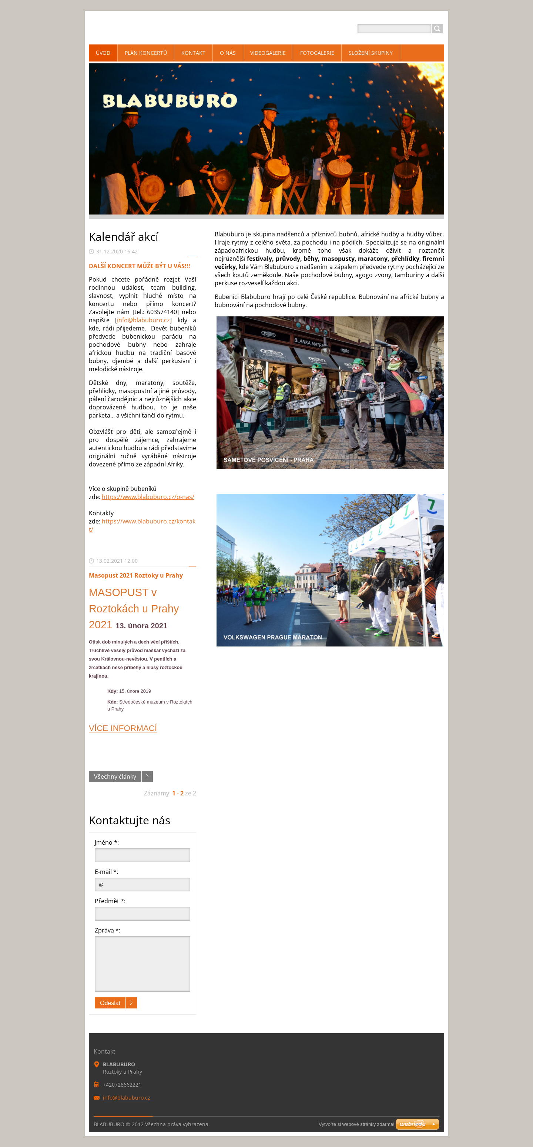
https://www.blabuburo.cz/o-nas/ (148, 497)
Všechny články (115, 776)
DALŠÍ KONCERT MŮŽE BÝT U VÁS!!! (139, 266)
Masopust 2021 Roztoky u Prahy (136, 575)
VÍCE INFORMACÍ (123, 728)
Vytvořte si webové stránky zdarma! (357, 1124)
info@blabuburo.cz (143, 320)
